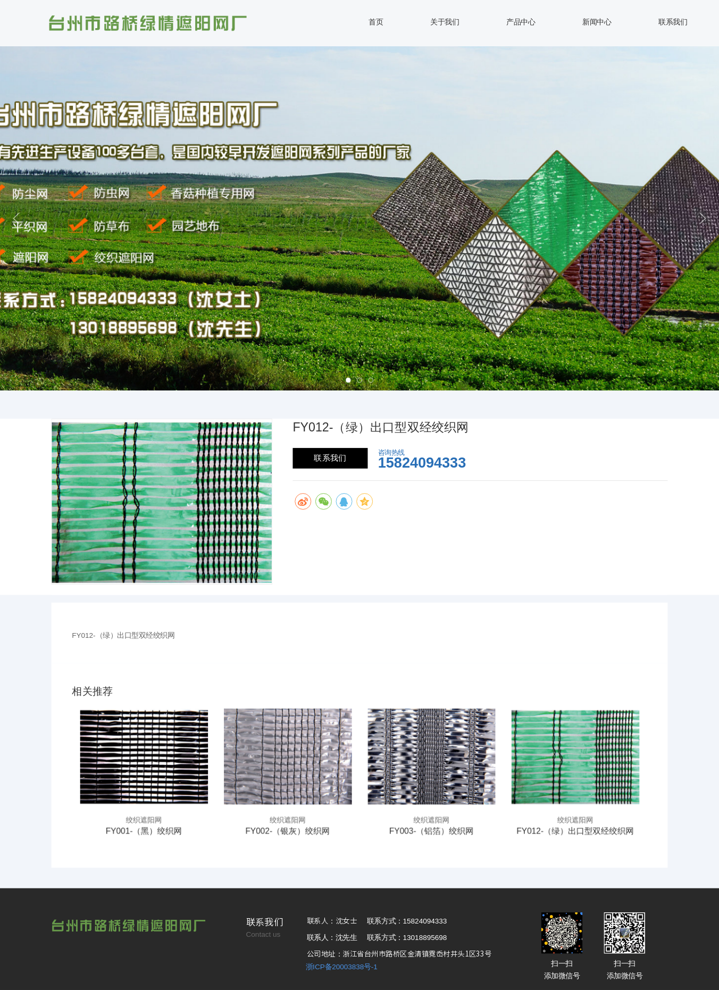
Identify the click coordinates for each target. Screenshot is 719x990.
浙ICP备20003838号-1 (342, 967)
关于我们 (444, 22)
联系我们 (672, 22)
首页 (376, 22)
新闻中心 (596, 22)
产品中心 (520, 22)
